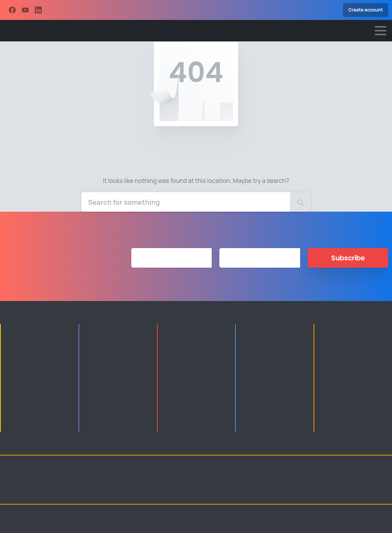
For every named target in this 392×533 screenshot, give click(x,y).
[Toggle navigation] (380, 30)
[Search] (185, 202)
